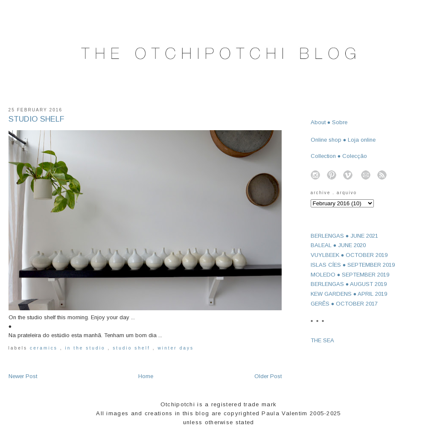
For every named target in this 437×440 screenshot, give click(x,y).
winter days (176, 348)
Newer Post (23, 376)
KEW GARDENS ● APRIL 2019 (349, 294)
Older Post (268, 376)
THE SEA (322, 340)
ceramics (45, 348)
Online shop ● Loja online (343, 140)
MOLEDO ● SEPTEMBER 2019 (350, 274)
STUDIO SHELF (36, 119)
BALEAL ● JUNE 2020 (338, 245)
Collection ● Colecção (339, 156)
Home (145, 376)
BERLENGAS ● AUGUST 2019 (349, 284)
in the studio (86, 348)
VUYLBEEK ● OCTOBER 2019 (349, 255)
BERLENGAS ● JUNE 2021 (345, 236)
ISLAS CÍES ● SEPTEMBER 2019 (353, 265)
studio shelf (133, 348)
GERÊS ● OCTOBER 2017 (344, 303)
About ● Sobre (329, 122)
